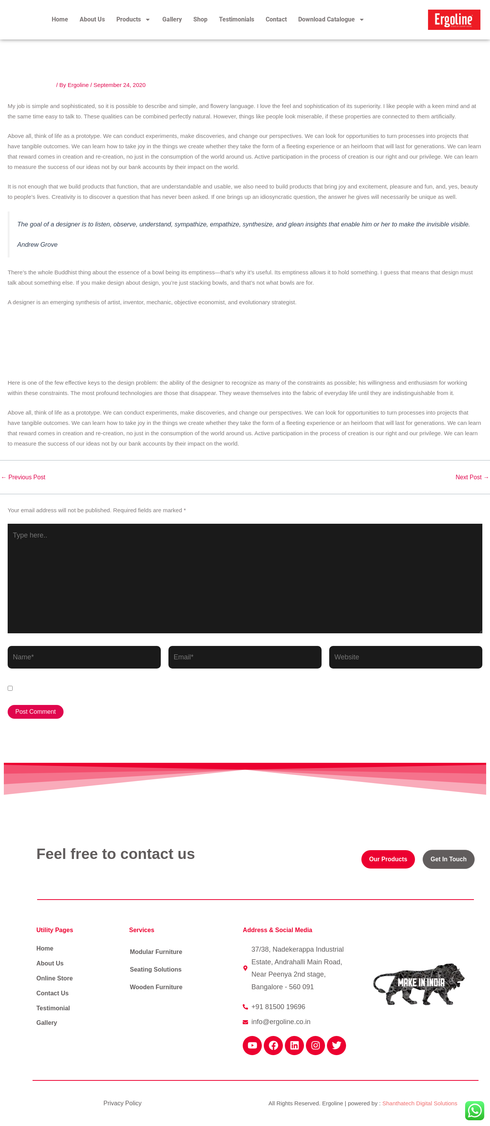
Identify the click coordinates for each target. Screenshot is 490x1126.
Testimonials (236, 19)
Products (133, 19)
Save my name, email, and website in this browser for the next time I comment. (138, 688)
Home (60, 19)
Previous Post (23, 477)
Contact (276, 19)
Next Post (472, 477)
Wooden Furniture (156, 987)
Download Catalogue (331, 19)
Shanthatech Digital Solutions (419, 1103)
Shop (200, 19)
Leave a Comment (31, 85)
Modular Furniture (156, 952)
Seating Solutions (155, 969)
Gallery (172, 19)
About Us (92, 19)
